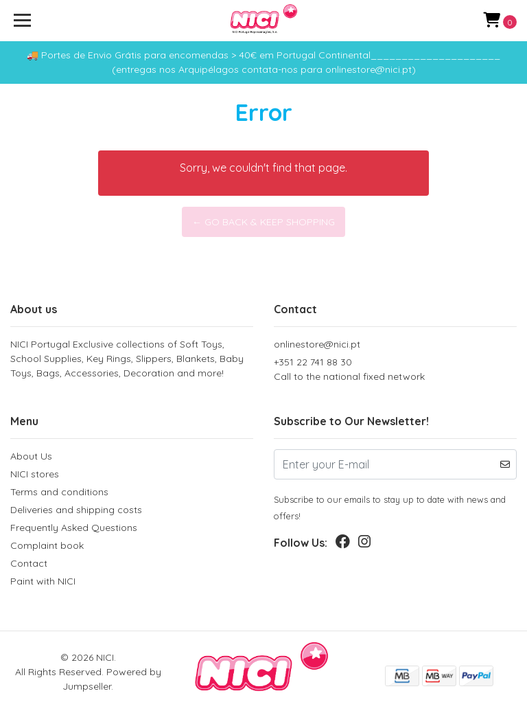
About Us (31, 456)
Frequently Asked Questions (73, 527)
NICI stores (34, 474)
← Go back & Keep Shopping (263, 222)
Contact (28, 563)
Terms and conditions (59, 492)
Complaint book (47, 545)
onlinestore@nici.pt (317, 344)
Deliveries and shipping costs (76, 510)
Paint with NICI (42, 581)
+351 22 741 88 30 (395, 370)
